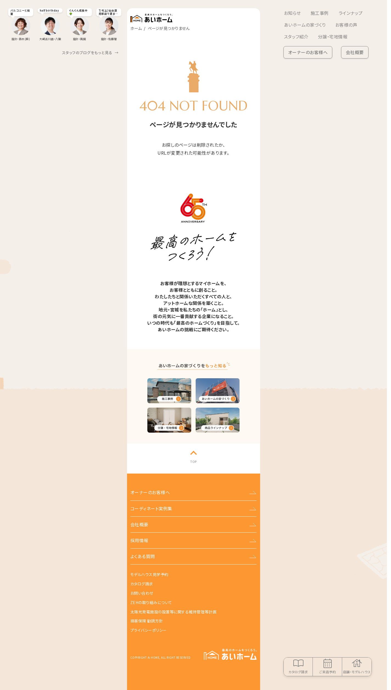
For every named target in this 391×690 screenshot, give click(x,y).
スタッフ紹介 (296, 36)
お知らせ (292, 13)
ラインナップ (351, 13)
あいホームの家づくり (305, 24)
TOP (193, 461)
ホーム (136, 28)
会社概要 (355, 52)
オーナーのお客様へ (308, 52)
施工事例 (320, 13)
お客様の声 (346, 24)
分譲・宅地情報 (332, 36)
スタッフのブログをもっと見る (90, 52)
